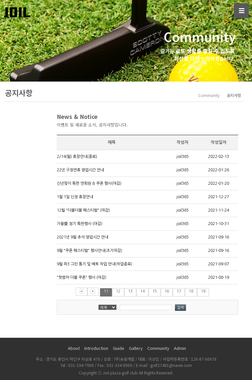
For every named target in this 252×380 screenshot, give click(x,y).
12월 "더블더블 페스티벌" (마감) (83, 210)
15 (154, 291)
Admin (180, 348)
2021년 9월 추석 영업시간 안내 (82, 237)
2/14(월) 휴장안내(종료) (77, 157)
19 (203, 291)
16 (166, 291)
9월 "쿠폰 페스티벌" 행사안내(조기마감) (89, 251)
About (74, 348)
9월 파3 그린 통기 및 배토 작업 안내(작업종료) (94, 264)
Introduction (96, 348)
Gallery (136, 348)
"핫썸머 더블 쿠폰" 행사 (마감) (81, 277)
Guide (118, 348)
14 (142, 291)
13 (130, 291)
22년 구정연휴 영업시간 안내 (80, 170)
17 (179, 291)
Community (158, 348)
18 (191, 291)
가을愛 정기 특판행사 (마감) (79, 224)
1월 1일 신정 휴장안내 (75, 197)
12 (118, 291)
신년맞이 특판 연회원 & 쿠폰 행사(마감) (89, 183)
